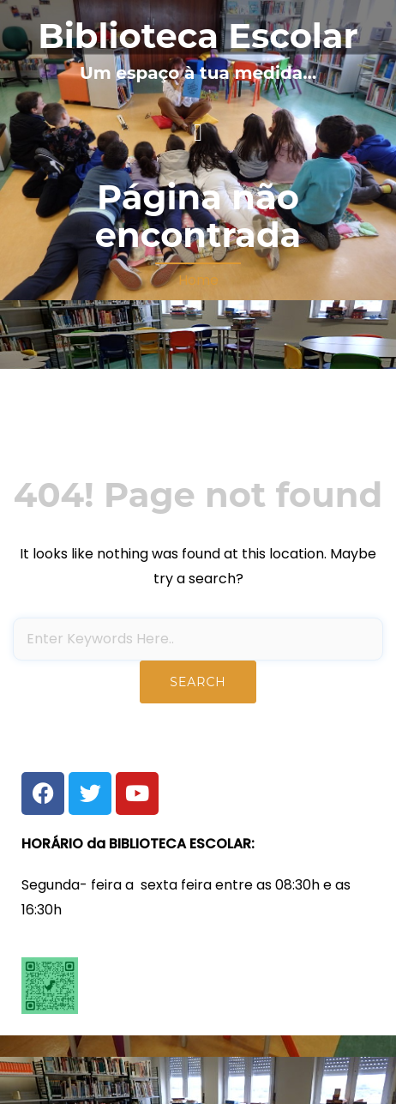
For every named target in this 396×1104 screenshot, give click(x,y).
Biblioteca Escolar (198, 36)
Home (198, 280)
